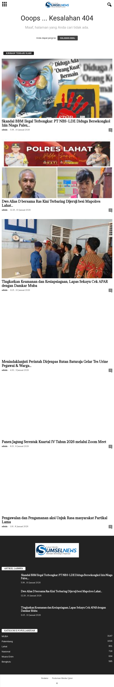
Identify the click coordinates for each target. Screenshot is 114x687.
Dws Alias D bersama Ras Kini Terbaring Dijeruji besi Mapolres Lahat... (51, 203)
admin (4, 129)
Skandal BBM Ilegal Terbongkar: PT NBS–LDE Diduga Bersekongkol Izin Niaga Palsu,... (56, 123)
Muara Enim (7, 656)
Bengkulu (6, 661)
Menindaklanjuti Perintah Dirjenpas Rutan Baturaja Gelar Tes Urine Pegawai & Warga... (55, 363)
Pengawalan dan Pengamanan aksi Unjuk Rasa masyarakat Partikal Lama (54, 520)
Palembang (7, 641)
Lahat (4, 646)
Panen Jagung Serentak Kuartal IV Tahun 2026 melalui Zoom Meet (54, 442)
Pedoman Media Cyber (62, 678)
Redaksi (44, 678)
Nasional (6, 651)
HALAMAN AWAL (67, 38)
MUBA (5, 636)
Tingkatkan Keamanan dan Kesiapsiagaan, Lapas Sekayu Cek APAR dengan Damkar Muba (55, 283)
